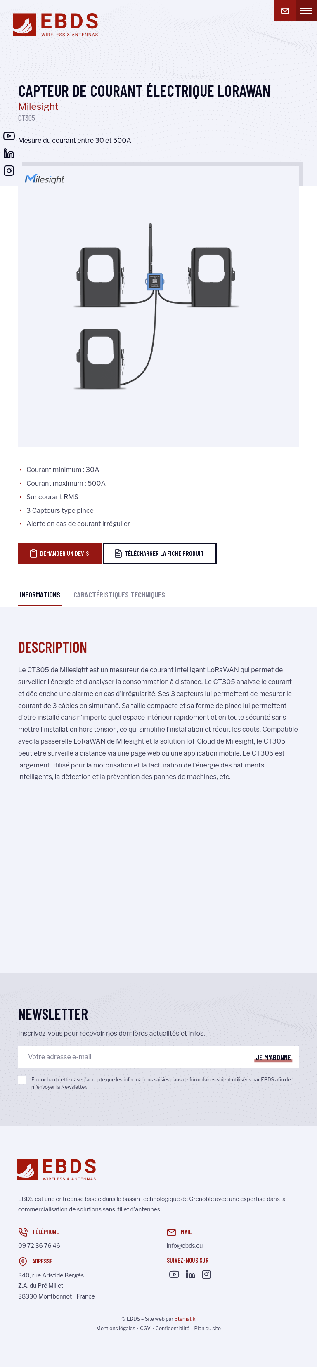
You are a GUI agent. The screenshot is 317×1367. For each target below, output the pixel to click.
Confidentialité (172, 1328)
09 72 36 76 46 (39, 1245)
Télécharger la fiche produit (159, 553)
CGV (145, 1328)
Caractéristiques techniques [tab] (119, 594)
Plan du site (207, 1328)
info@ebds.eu (185, 1245)
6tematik (184, 1319)
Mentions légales (115, 1328)
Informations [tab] (40, 594)
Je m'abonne (273, 1057)
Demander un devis (59, 553)
